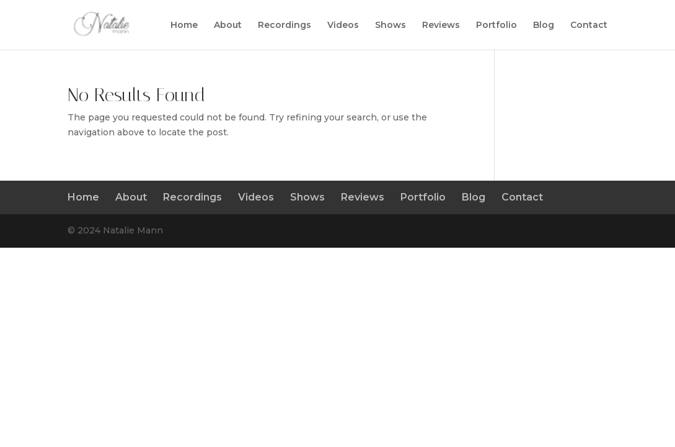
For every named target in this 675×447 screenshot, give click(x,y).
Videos (343, 25)
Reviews (441, 25)
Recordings (284, 25)
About (228, 25)
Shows (390, 25)
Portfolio (496, 25)
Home (184, 25)
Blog (543, 25)
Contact (588, 25)
